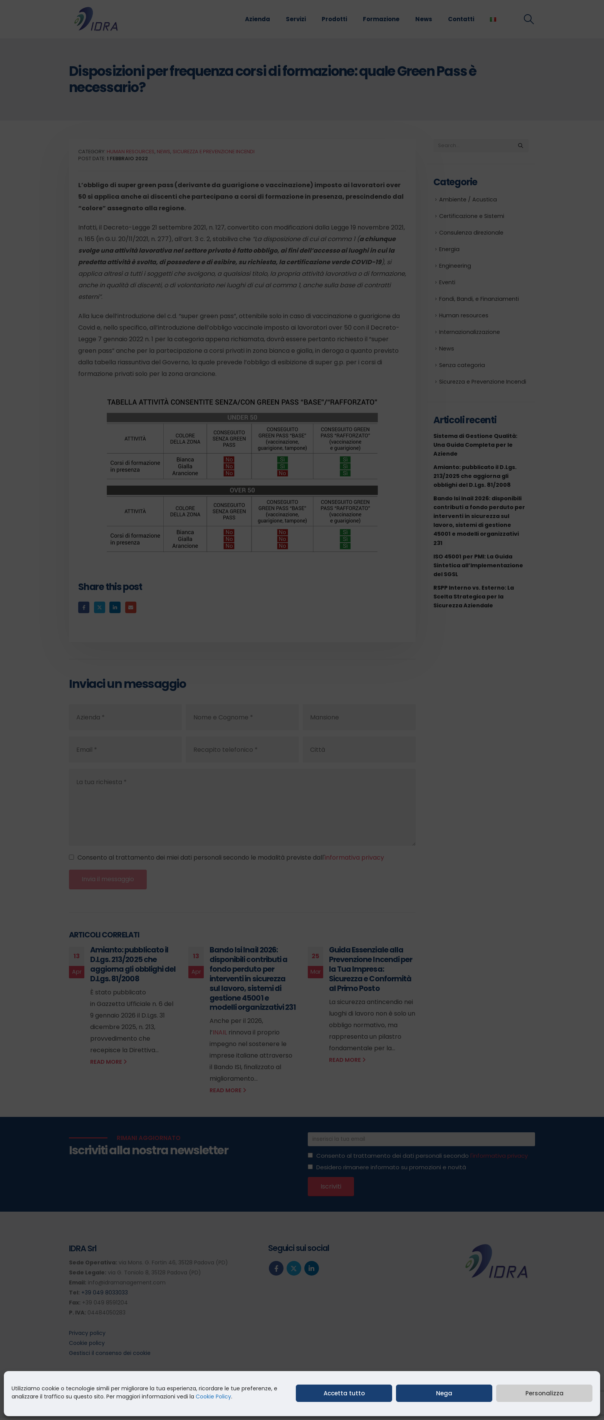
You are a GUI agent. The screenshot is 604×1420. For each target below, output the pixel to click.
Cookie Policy (213, 1396)
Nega (444, 1393)
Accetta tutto (344, 1393)
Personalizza (544, 1393)
